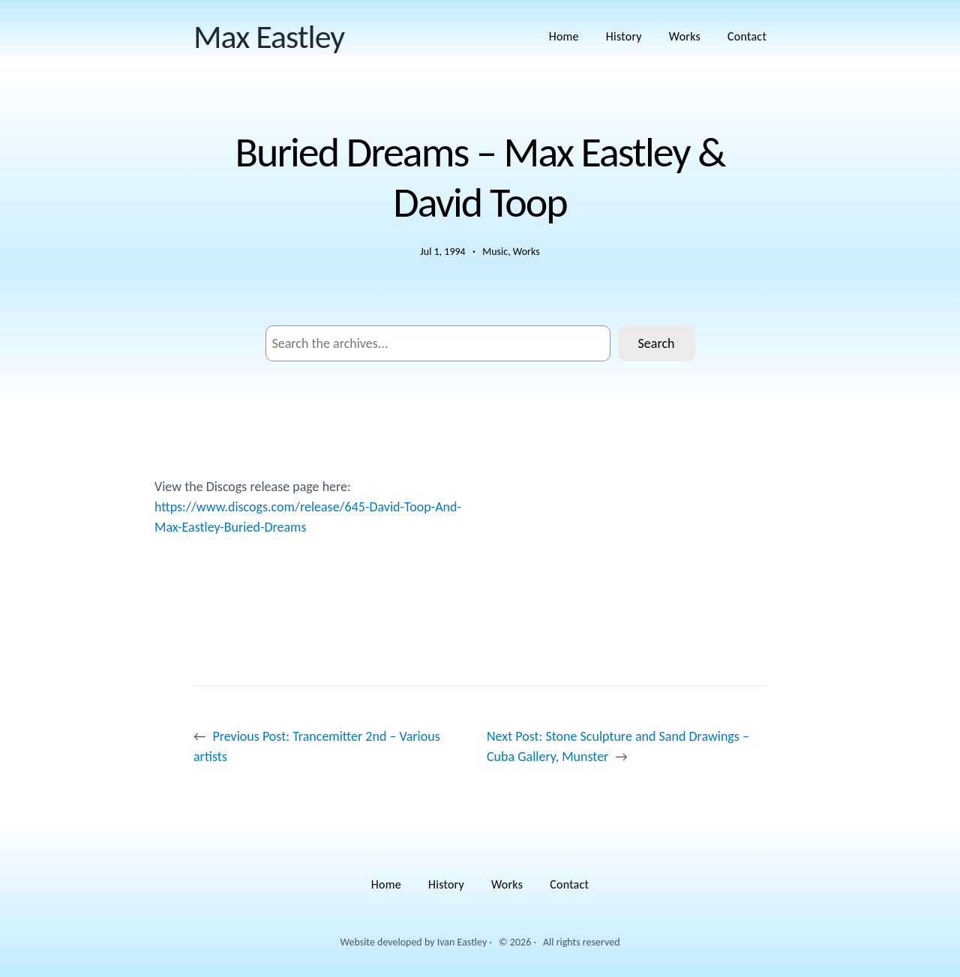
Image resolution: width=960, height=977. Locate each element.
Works (526, 251)
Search (656, 343)
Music (495, 251)
